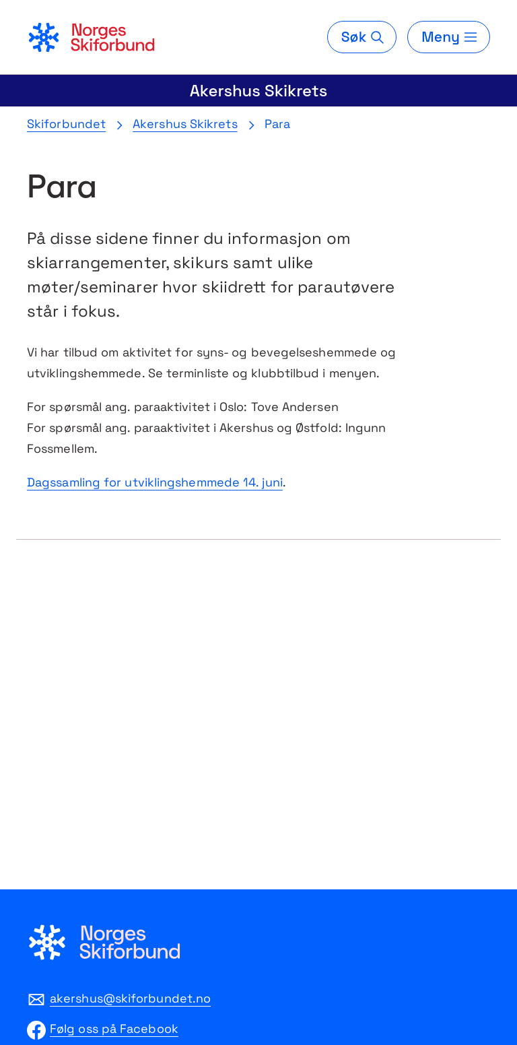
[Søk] (362, 37)
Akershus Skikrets (259, 90)
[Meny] (448, 37)
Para (277, 123)
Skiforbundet (66, 123)
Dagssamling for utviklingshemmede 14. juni (155, 482)
